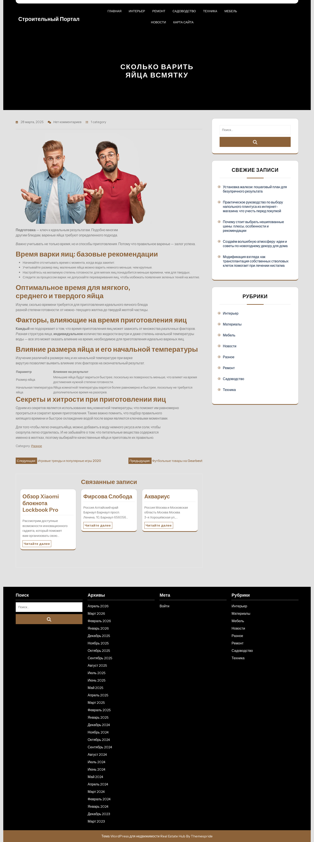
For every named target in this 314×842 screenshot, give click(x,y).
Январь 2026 (98, 628)
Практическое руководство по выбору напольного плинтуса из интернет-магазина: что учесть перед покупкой (253, 206)
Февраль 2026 (99, 621)
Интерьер (137, 11)
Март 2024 (96, 791)
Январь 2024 (98, 806)
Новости (158, 22)
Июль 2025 (97, 673)
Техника (210, 11)
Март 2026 (96, 613)
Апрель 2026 (98, 606)
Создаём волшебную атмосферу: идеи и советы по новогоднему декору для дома (255, 243)
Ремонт (158, 11)
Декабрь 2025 (99, 636)
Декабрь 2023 (99, 814)
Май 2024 (95, 777)
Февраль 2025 (99, 710)
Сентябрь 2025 (100, 658)
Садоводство (184, 11)
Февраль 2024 (99, 799)
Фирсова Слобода (107, 496)
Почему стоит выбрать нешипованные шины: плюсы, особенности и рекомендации (253, 226)
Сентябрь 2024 (100, 747)
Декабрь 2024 (99, 725)
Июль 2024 (96, 762)
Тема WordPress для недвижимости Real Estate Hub (143, 836)
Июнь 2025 (97, 680)
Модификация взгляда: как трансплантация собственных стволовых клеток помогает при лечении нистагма (255, 261)
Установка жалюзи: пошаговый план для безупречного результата (255, 189)
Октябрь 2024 (99, 739)
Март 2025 (96, 702)
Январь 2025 (98, 717)
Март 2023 (96, 821)
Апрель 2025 (98, 695)
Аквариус (157, 496)
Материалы (232, 324)
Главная (114, 11)
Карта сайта (183, 22)
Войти (164, 606)
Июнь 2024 (96, 769)
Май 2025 (95, 687)
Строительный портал (49, 19)
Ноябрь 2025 (98, 643)
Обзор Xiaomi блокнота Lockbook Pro (40, 503)
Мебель (230, 11)
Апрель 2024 (98, 784)
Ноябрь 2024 (98, 732)
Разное (36, 446)
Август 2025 (97, 665)
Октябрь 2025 (99, 650)
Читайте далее (37, 544)
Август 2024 (97, 754)
